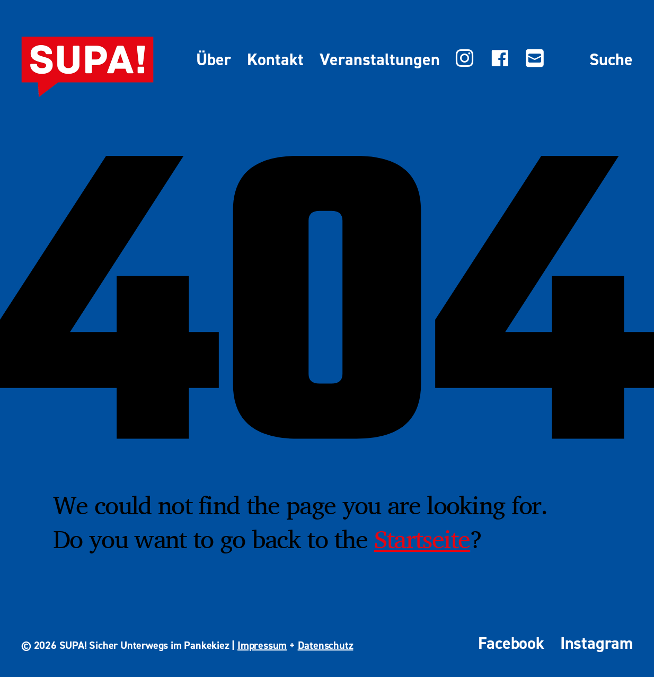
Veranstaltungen (380, 60)
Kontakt (275, 60)
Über (213, 60)
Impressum (262, 645)
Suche (611, 60)
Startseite (422, 539)
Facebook (511, 643)
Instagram (596, 643)
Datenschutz (325, 645)
